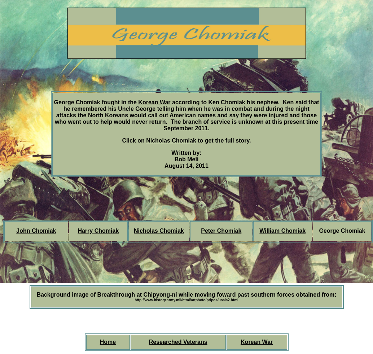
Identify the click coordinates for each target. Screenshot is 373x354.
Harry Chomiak (98, 231)
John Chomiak (36, 231)
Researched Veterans (178, 342)
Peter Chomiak (221, 231)
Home (108, 342)
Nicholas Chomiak (171, 140)
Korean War (154, 102)
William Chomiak (282, 231)
